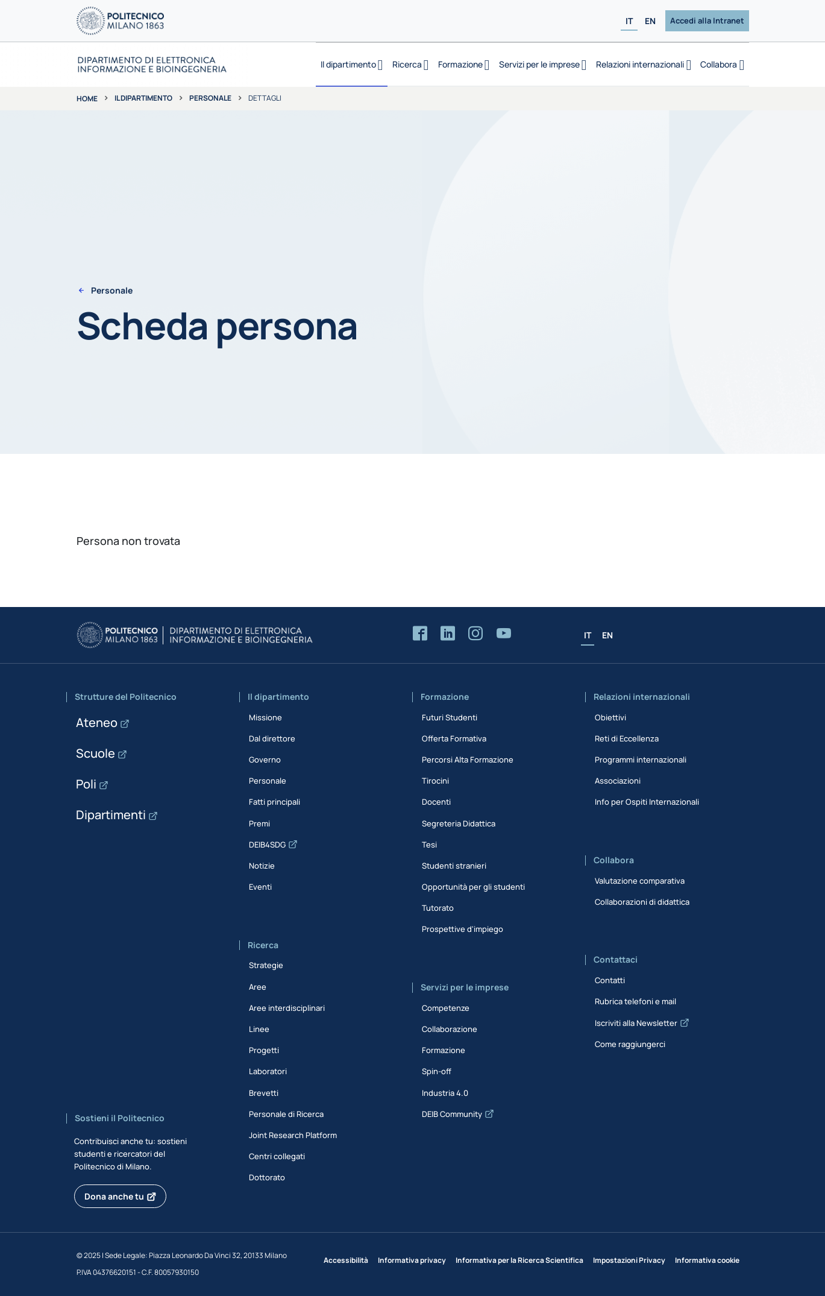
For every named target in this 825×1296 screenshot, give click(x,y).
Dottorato (267, 1177)
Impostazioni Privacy (629, 1260)
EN (650, 21)
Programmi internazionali (640, 759)
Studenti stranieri (454, 865)
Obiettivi (610, 717)
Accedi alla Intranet (707, 20)
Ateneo (97, 722)
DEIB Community (452, 1114)
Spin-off (436, 1071)
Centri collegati (277, 1156)
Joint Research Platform (293, 1135)
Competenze (445, 1007)
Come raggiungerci (630, 1044)
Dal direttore (272, 738)
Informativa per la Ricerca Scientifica (519, 1260)
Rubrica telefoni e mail (635, 1001)
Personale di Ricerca (286, 1114)
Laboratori (268, 1071)
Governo (265, 759)
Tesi (429, 844)
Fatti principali (274, 801)
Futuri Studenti (449, 717)
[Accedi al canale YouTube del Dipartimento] (504, 634)
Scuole (95, 753)
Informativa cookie (707, 1260)
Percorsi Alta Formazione (467, 759)
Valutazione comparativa (640, 880)
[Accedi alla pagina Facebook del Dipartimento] (420, 634)
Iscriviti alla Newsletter (636, 1023)
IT (629, 21)
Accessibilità (346, 1260)
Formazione (443, 1050)
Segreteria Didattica (458, 823)
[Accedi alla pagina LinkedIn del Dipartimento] (448, 634)
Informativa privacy (412, 1260)
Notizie (262, 865)
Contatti (610, 980)
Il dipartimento (143, 98)
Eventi (260, 886)
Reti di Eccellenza (627, 738)
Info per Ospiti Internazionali (647, 801)
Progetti (264, 1050)
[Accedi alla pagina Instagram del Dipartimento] (475, 634)
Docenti (436, 801)
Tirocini (435, 780)
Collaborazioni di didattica (642, 901)
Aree (257, 986)
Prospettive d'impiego (462, 928)
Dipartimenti (111, 815)
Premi (259, 823)
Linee (259, 1029)
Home (87, 98)
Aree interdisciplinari (287, 1007)
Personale (210, 98)
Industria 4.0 (445, 1092)
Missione (265, 717)
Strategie (266, 965)
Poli (86, 784)
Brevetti (263, 1092)
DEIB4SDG (267, 844)
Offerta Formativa (454, 738)
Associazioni (618, 780)
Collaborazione (449, 1029)
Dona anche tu (114, 1196)
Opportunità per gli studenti (473, 886)
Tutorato (438, 907)
